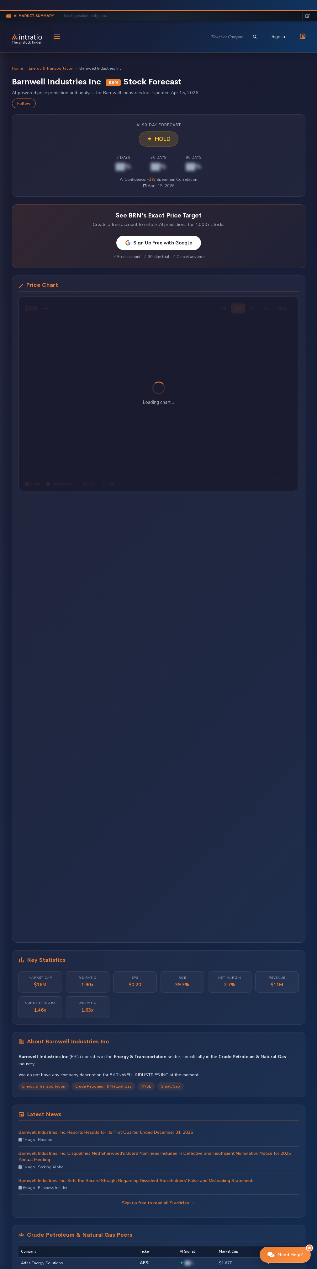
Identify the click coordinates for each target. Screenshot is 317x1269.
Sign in (278, 37)
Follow (23, 103)
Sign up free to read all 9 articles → (158, 1203)
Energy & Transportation (51, 68)
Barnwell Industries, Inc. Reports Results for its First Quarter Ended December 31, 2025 (105, 1132)
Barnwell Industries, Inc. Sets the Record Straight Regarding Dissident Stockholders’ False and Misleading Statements (136, 1181)
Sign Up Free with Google (158, 243)
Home (17, 68)
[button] (285, 1255)
